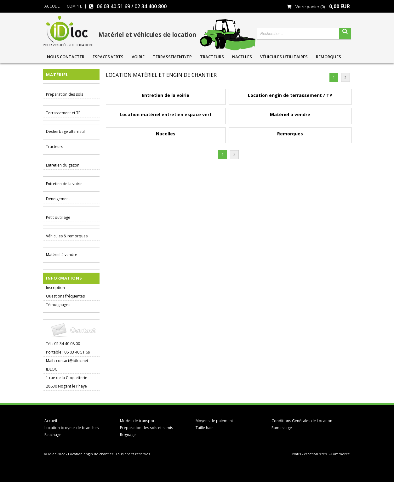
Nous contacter (65, 57)
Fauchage (52, 434)
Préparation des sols (64, 94)
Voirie (138, 57)
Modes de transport (138, 420)
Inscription (55, 287)
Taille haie (205, 427)
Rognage (128, 434)
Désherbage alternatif (65, 131)
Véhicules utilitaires (284, 57)
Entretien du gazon (62, 165)
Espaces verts (108, 57)
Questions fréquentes (65, 296)
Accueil (50, 420)
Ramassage (281, 427)
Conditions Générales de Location (301, 420)
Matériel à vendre (61, 254)
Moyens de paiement (214, 420)
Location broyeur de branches (71, 427)
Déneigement (58, 198)
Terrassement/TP (172, 57)
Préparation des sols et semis (146, 427)
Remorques (328, 57)
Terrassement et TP (63, 113)
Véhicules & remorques (67, 236)
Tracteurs (212, 57)
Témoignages (58, 304)
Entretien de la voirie (64, 183)
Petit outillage (58, 217)
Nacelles (242, 57)
